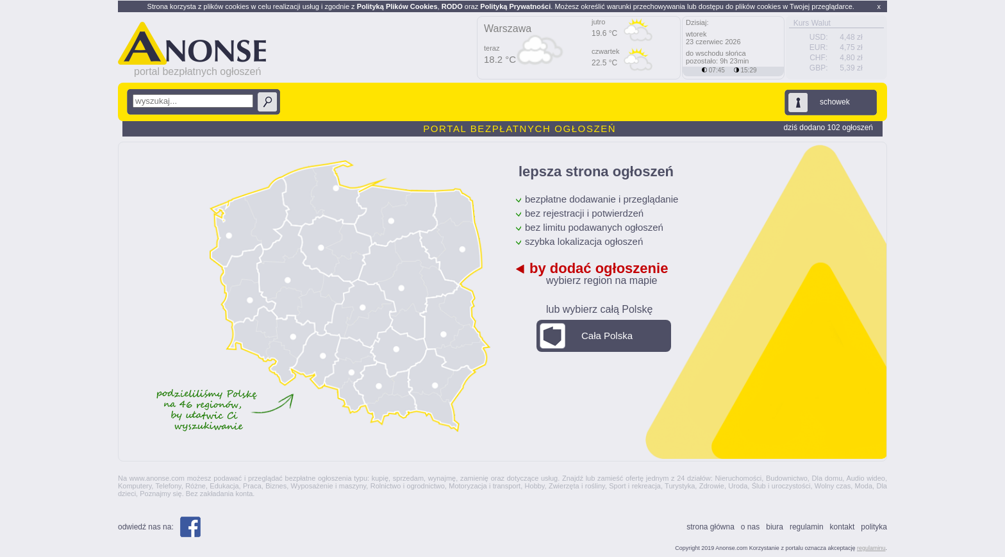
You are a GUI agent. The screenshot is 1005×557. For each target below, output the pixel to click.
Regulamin (807, 526)
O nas (750, 526)
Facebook (190, 527)
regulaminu (871, 548)
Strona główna (710, 526)
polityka (874, 526)
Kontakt (842, 526)
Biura (774, 526)
